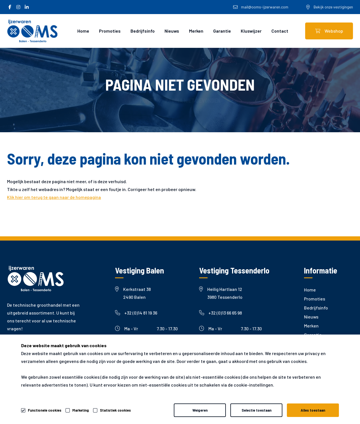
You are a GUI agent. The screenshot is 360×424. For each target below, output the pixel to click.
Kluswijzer (251, 30)
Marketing (80, 410)
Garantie (222, 30)
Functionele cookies (44, 409)
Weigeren (200, 410)
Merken (196, 30)
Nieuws (172, 30)
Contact (279, 30)
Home (83, 30)
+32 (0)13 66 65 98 (220, 312)
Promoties (110, 30)
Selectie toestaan (256, 410)
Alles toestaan (313, 410)
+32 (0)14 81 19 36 (136, 312)
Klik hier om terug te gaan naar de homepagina (54, 197)
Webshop (329, 30)
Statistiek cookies (115, 410)
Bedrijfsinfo (142, 30)
